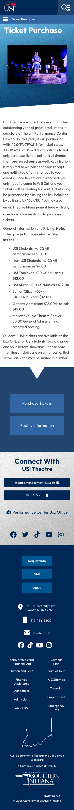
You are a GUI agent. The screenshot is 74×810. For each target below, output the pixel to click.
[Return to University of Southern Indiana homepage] (37, 778)
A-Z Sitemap (56, 680)
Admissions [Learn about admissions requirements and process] (22, 699)
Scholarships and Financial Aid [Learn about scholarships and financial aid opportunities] (22, 662)
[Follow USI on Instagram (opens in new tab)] (49, 645)
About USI (22, 708)
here (51, 207)
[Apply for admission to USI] (37, 588)
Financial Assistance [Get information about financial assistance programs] (21, 681)
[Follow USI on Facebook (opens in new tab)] (21, 645)
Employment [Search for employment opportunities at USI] (56, 697)
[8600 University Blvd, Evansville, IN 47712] (37, 607)
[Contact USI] (37, 633)
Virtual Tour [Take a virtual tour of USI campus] (56, 671)
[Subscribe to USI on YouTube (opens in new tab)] (40, 645)
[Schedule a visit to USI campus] (37, 574)
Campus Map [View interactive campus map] (56, 662)
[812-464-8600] (37, 620)
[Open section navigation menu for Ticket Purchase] (37, 19)
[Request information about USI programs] (37, 561)
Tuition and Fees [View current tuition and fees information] (21, 671)
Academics (22, 691)
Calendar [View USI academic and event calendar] (56, 688)
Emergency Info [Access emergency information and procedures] (56, 708)
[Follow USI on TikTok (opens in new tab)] (30, 645)
